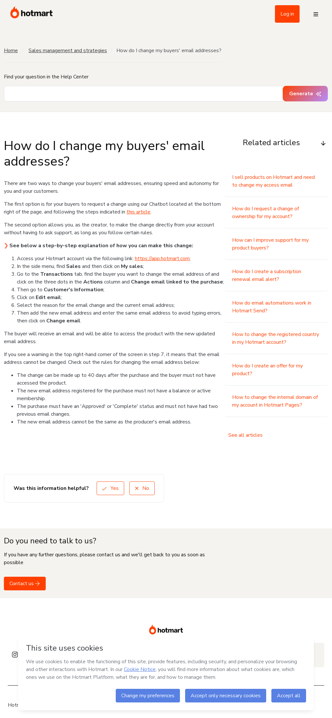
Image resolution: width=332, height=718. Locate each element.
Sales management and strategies (68, 50)
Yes (110, 488)
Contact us (24, 583)
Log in (287, 13)
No (142, 488)
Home (11, 50)
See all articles (245, 435)
